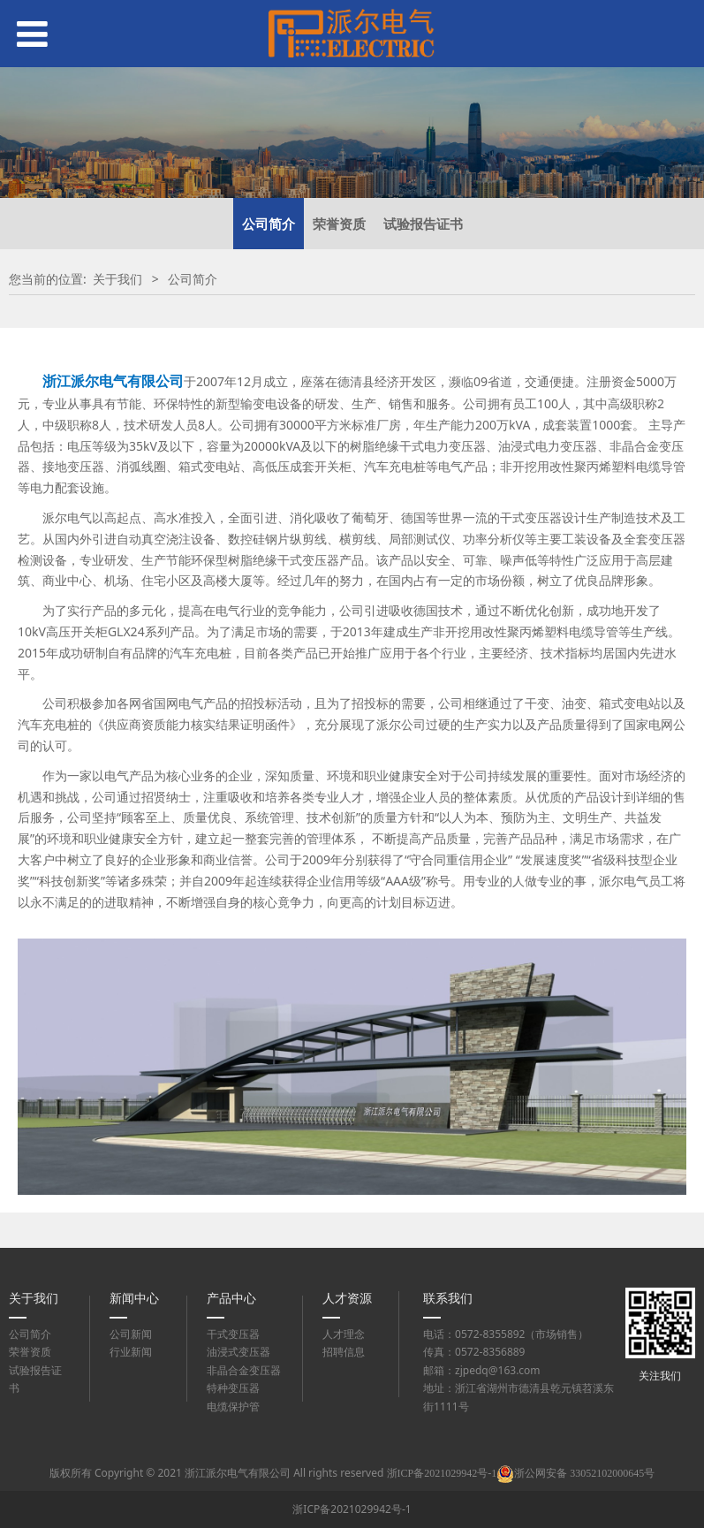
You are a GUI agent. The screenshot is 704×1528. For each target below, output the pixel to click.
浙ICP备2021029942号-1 (351, 1509)
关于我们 (117, 278)
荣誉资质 (339, 223)
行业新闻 (131, 1351)
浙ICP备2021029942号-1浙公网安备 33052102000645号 (521, 1473)
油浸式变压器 (238, 1351)
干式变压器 (233, 1334)
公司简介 (268, 223)
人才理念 (343, 1334)
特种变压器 (233, 1387)
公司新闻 (131, 1334)
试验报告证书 (423, 223)
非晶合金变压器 (244, 1370)
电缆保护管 (233, 1406)
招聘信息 (343, 1351)
